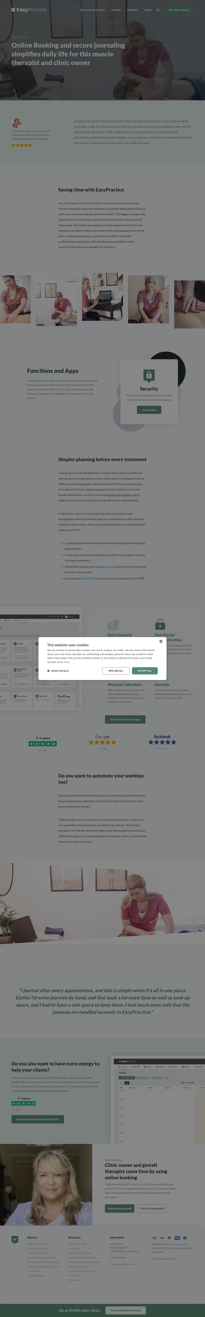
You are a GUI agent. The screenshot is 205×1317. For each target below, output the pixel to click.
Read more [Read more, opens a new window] (63, 662)
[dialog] (102, 658)
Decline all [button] (116, 670)
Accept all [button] (145, 670)
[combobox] (161, 641)
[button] (58, 671)
